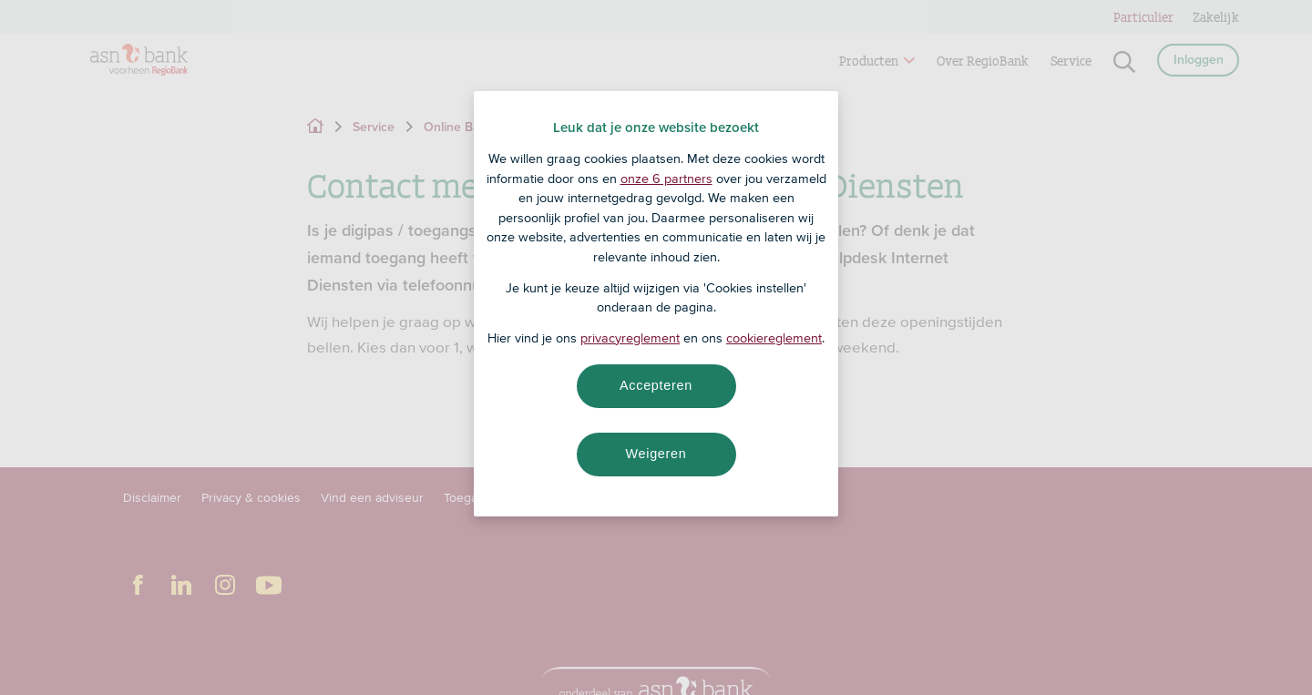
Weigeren (655, 453)
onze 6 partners (666, 178)
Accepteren (656, 385)
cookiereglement (774, 338)
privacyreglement (630, 338)
